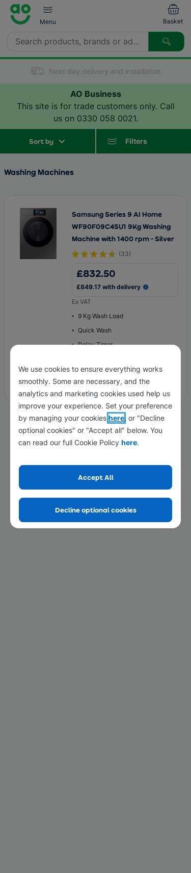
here (116, 418)
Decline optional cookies (96, 509)
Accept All (96, 477)
